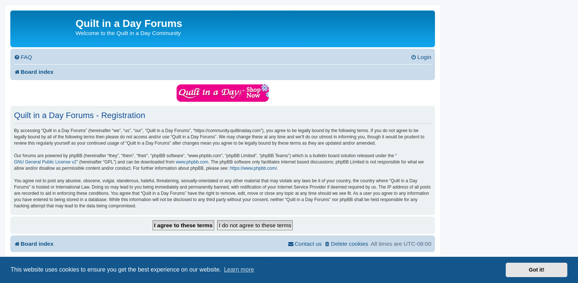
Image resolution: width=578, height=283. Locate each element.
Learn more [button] (239, 269)
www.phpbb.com (192, 162)
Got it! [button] (536, 270)
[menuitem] (23, 57)
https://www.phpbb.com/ (253, 168)
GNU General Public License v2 (45, 162)
